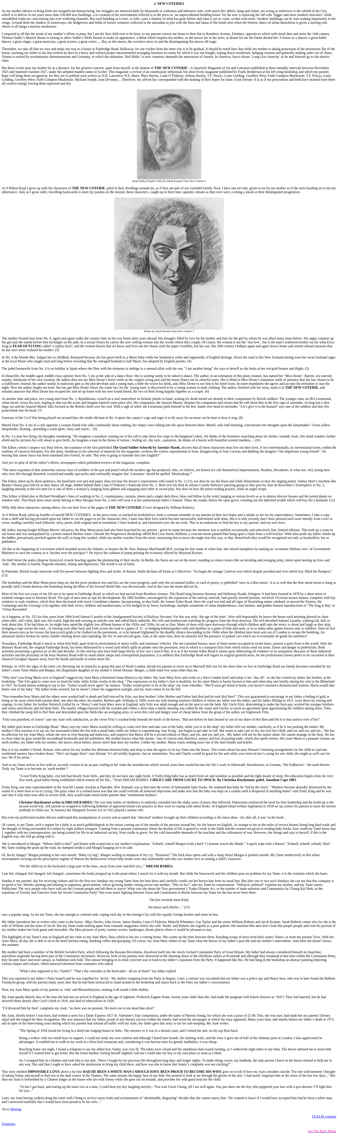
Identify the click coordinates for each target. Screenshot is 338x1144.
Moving (15, 1109)
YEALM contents (324, 1116)
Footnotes (8, 1124)
